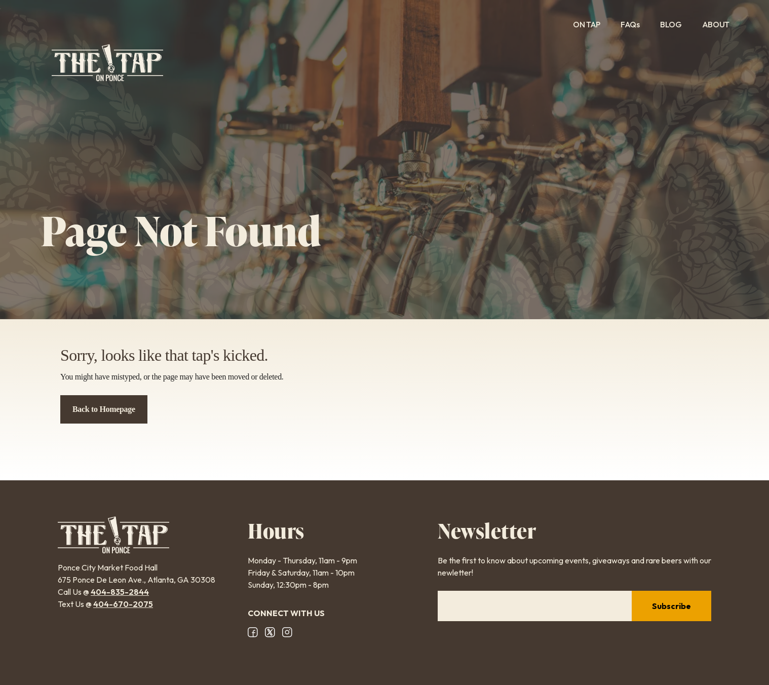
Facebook (253, 632)
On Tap (586, 24)
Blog (671, 24)
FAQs (630, 24)
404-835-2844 (120, 592)
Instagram (287, 632)
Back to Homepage (103, 409)
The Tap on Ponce (107, 63)
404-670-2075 (123, 604)
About (722, 24)
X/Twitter (270, 632)
